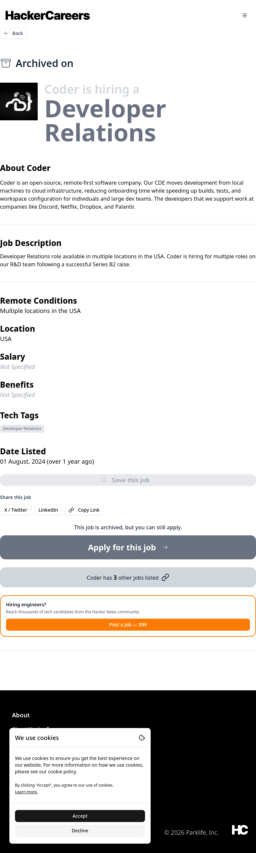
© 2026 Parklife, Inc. (191, 832)
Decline (80, 830)
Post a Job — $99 (128, 624)
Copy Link (84, 510)
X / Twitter (15, 510)
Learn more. (26, 792)
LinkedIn (48, 510)
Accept (80, 816)
